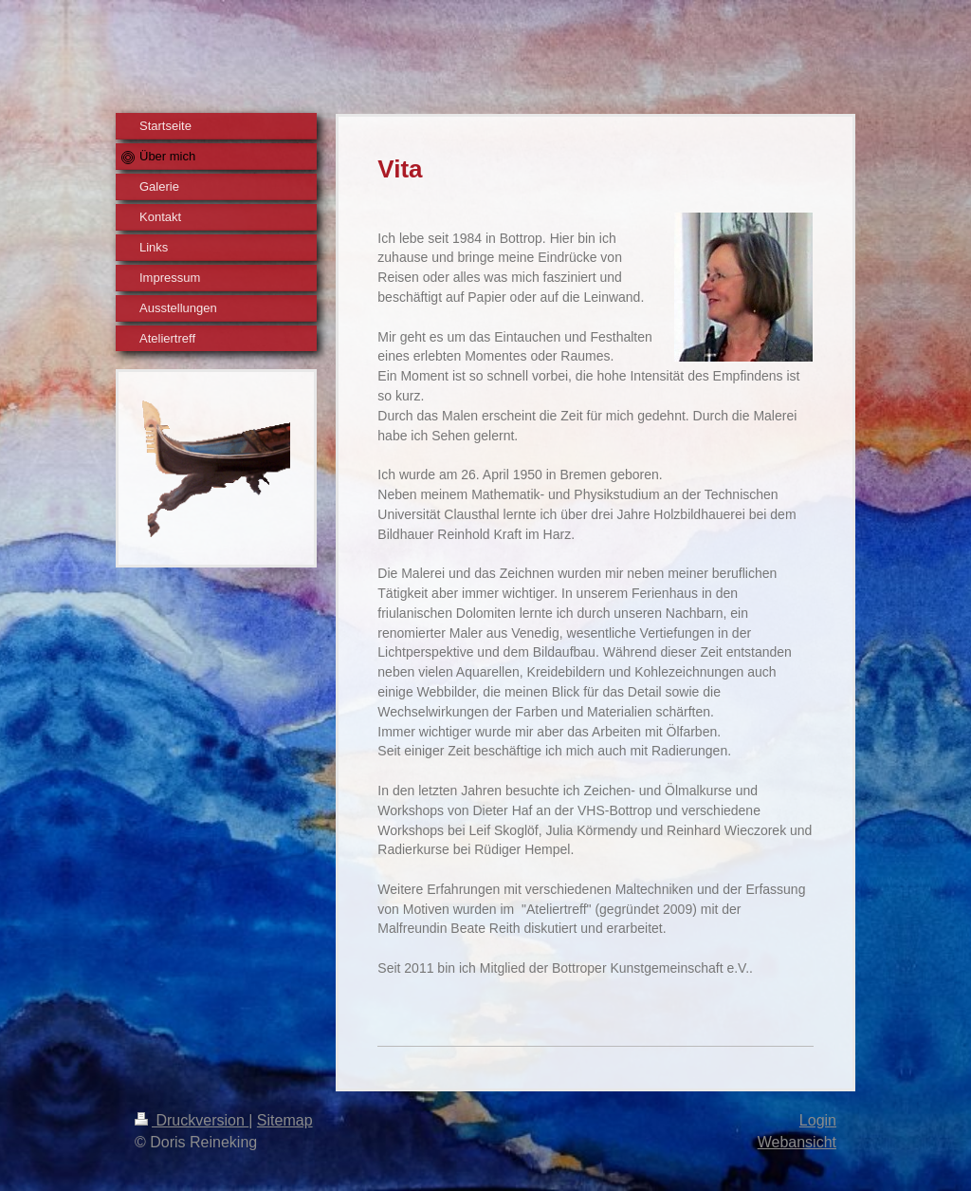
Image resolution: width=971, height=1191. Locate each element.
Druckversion (191, 1120)
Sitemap (285, 1120)
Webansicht (797, 1142)
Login (817, 1120)
